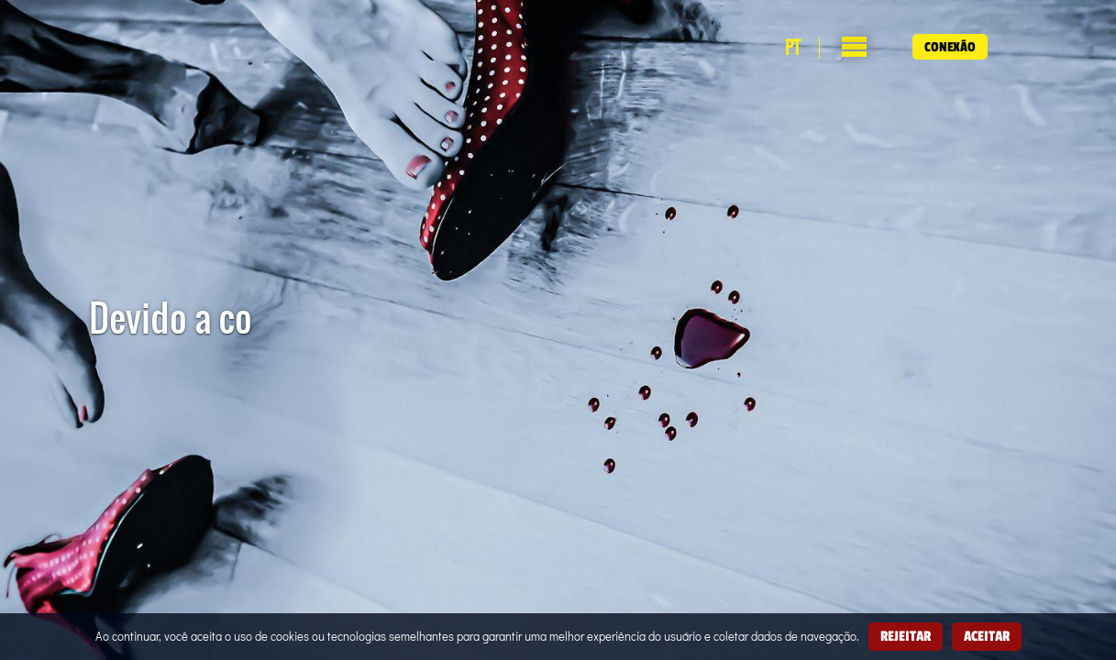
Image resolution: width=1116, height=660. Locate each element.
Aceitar (987, 636)
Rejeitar (905, 636)
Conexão (950, 46)
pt (793, 48)
